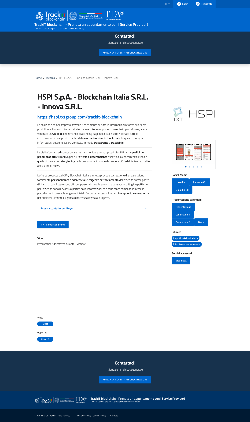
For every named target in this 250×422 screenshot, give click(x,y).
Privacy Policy (84, 415)
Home (38, 78)
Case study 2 (183, 222)
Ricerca (50, 78)
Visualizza (181, 260)
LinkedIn (180, 182)
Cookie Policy (99, 415)
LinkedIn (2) (199, 182)
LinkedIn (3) (182, 190)
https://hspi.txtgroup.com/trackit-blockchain (79, 116)
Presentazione (183, 207)
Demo (201, 222)
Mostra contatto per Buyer (57, 208)
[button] (186, 167)
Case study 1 (183, 214)
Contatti (114, 415)
